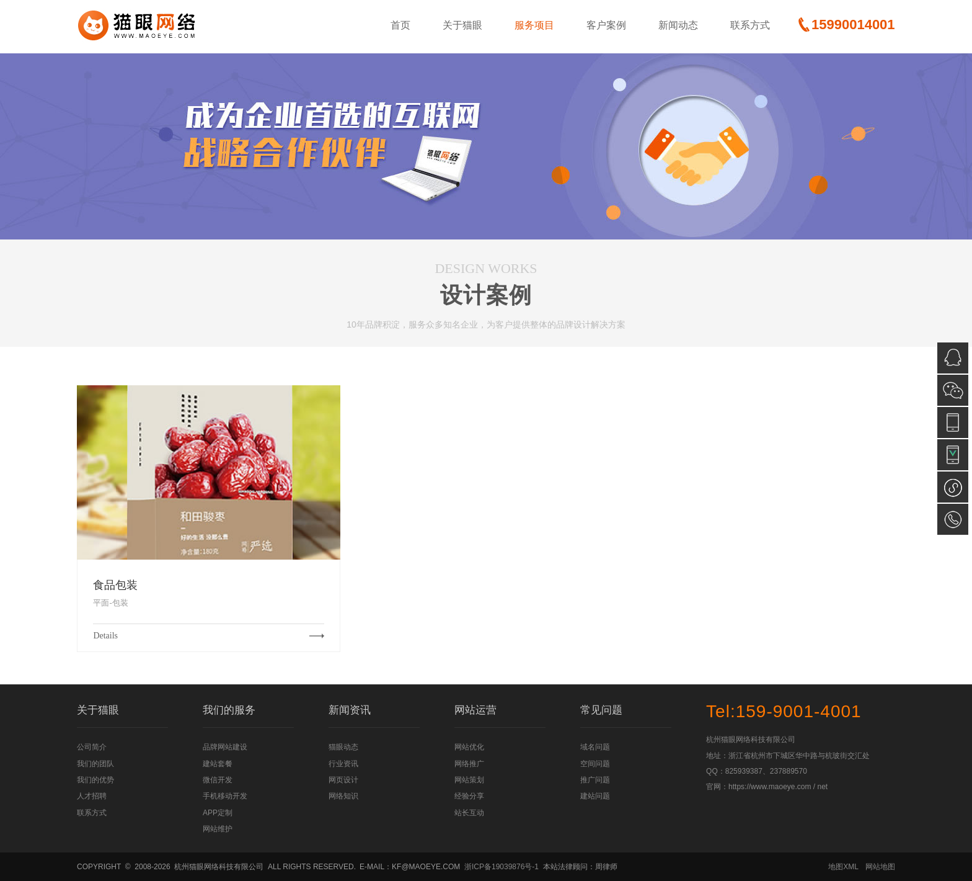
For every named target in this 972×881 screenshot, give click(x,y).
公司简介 (92, 747)
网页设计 (343, 780)
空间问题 (595, 763)
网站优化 (469, 747)
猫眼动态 (343, 747)
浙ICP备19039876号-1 (501, 866)
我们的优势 (95, 780)
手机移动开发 (225, 796)
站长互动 (469, 812)
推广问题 (595, 780)
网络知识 (343, 796)
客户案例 (606, 25)
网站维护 (217, 829)
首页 (400, 25)
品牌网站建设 (225, 747)
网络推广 (469, 763)
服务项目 (534, 25)
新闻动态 (678, 25)
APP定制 (217, 812)
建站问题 (595, 796)
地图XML (843, 866)
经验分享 (469, 796)
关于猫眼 (462, 25)
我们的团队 (95, 763)
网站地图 (880, 866)
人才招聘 (92, 796)
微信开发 (217, 780)
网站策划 (469, 780)
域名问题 (595, 747)
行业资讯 (343, 763)
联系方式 (750, 25)
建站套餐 (217, 763)
